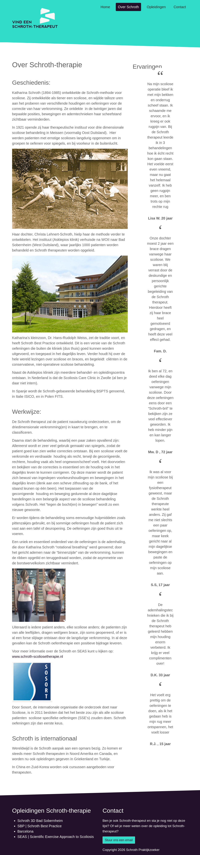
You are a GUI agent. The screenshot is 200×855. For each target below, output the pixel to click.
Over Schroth (128, 7)
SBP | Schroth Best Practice (39, 826)
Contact (180, 7)
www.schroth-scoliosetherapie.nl (37, 656)
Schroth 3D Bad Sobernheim (40, 821)
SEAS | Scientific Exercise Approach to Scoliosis (55, 837)
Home (105, 7)
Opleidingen (156, 7)
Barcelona (25, 831)
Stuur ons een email (119, 840)
